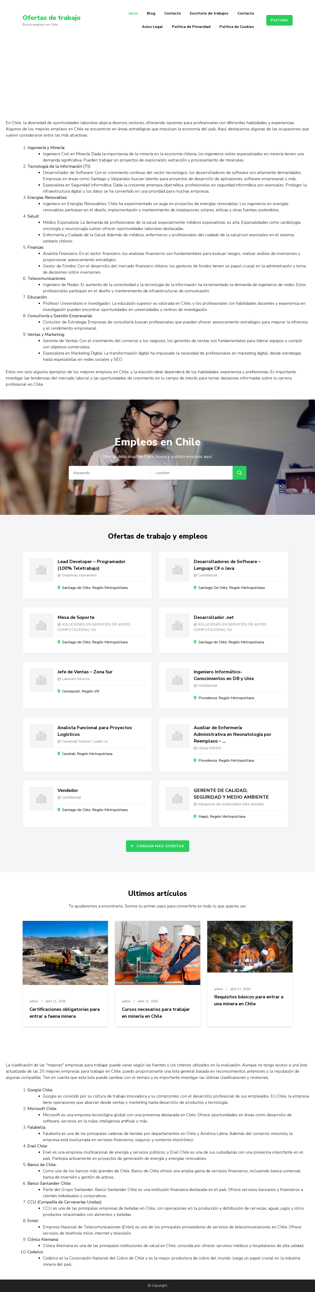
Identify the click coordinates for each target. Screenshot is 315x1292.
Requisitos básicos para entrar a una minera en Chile (248, 1000)
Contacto (172, 13)
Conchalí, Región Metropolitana (87, 753)
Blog (151, 13)
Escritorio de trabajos (209, 13)
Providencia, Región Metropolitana (226, 698)
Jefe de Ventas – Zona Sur (85, 672)
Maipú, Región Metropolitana (221, 816)
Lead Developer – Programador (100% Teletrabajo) (91, 564)
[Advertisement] (157, 75)
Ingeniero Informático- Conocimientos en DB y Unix (224, 675)
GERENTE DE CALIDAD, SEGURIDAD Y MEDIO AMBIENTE (231, 793)
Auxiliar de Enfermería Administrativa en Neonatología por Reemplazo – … (232, 734)
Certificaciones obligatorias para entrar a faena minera (65, 1012)
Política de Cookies (236, 26)
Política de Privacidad (191, 26)
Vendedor (67, 790)
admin (34, 1001)
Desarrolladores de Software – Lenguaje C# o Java (227, 564)
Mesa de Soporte (75, 617)
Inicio (133, 13)
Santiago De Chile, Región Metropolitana (231, 587)
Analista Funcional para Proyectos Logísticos (94, 731)
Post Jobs (279, 20)
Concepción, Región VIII (80, 691)
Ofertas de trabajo (52, 17)
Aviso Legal (152, 26)
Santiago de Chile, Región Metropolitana (95, 587)
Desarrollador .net (214, 617)
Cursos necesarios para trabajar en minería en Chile (156, 1012)
